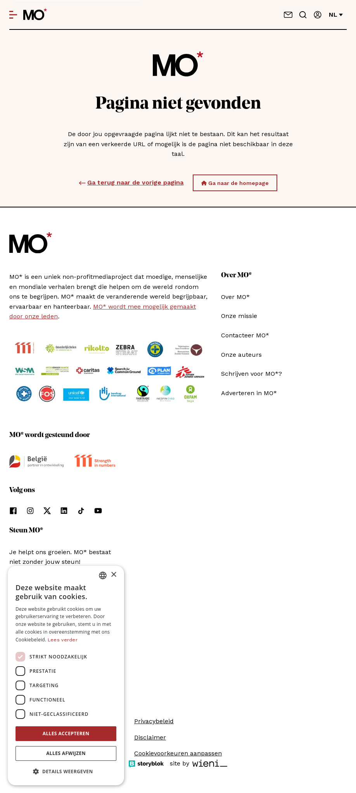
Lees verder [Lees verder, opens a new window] (63, 640)
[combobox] (103, 575)
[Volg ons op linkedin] (64, 511)
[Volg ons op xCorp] (47, 511)
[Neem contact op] (288, 14)
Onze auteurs (241, 354)
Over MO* (235, 297)
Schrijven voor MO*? (251, 373)
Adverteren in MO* (249, 393)
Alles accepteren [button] (66, 733)
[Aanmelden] (317, 14)
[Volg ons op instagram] (30, 511)
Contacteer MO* (245, 335)
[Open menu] (13, 15)
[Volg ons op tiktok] (81, 511)
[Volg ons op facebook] (13, 511)
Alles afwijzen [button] (66, 753)
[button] (66, 771)
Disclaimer (150, 737)
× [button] (113, 575)
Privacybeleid (154, 721)
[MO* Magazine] (35, 14)
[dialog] (66, 675)
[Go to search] (303, 14)
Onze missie (239, 316)
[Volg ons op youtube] (98, 511)
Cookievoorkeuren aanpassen (178, 753)
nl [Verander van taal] (336, 14)
